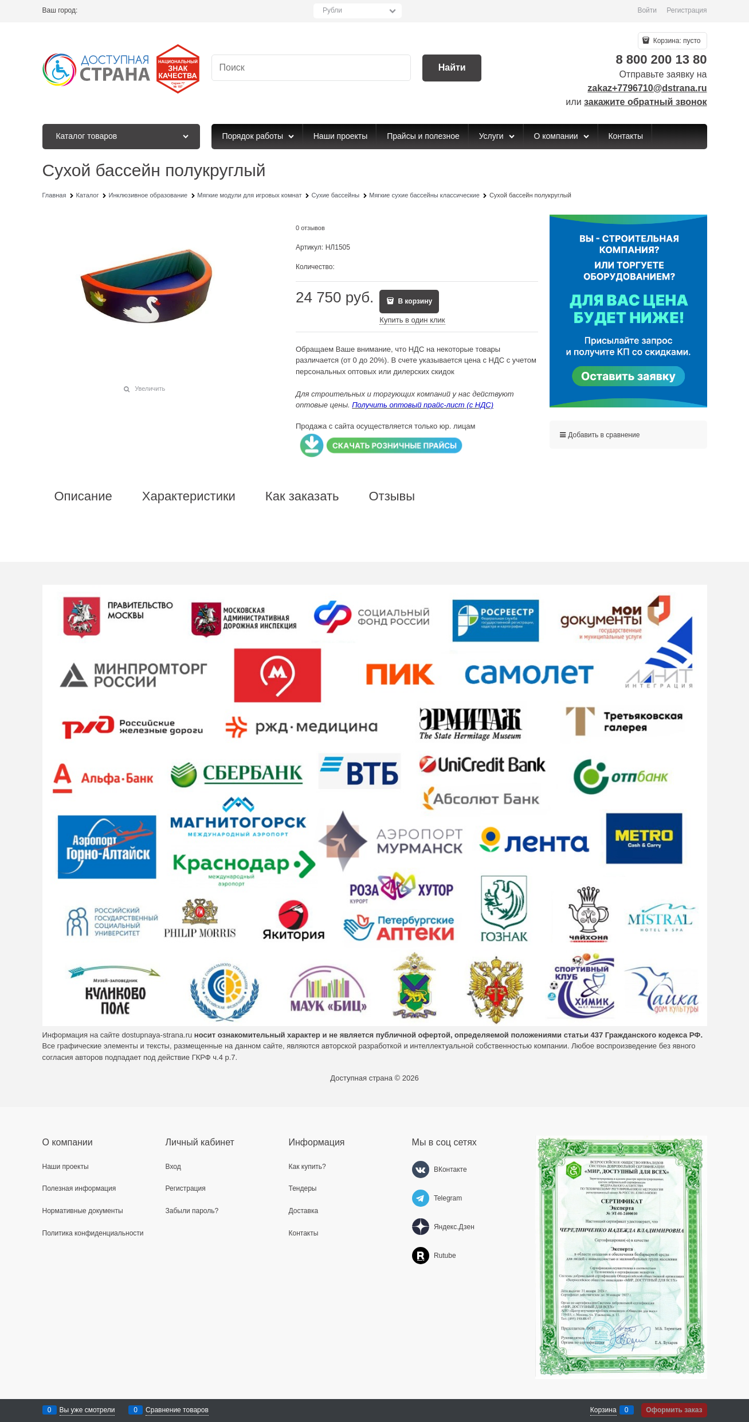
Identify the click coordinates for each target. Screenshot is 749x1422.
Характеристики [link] (189, 496)
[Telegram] (420, 1198)
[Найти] (451, 68)
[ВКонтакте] (420, 1169)
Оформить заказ (674, 1410)
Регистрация (686, 10)
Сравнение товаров (177, 1410)
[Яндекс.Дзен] (420, 1226)
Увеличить (150, 388)
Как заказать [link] (302, 496)
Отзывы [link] (391, 496)
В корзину (414, 301)
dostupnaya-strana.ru (156, 1035)
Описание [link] (83, 496)
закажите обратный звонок (645, 102)
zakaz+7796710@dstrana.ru (647, 88)
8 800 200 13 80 (661, 59)
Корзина (603, 1410)
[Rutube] (420, 1255)
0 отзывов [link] (310, 227)
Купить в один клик (412, 320)
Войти (647, 10)
